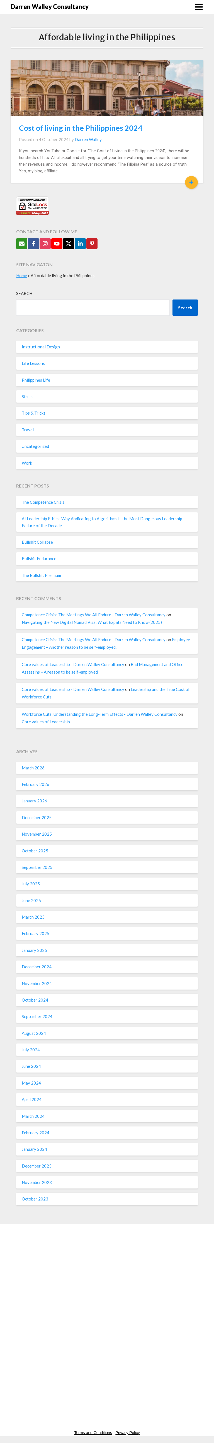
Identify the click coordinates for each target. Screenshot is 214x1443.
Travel (28, 429)
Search (24, 293)
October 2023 (35, 1198)
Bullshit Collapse (37, 542)
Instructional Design (41, 346)
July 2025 (31, 883)
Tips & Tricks (33, 412)
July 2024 (31, 1049)
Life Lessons (33, 363)
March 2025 (33, 916)
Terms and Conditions (93, 1432)
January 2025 (34, 950)
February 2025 (35, 933)
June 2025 (31, 900)
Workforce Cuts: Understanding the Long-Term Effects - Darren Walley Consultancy (99, 714)
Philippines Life (36, 379)
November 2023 (37, 1182)
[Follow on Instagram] (45, 243)
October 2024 (35, 999)
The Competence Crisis (43, 502)
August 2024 (34, 1033)
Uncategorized (35, 446)
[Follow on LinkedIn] (80, 243)
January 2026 (34, 800)
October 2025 (35, 850)
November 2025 (37, 833)
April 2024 (32, 1099)
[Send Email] (21, 243)
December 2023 (37, 1165)
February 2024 (35, 1132)
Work (27, 462)
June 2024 (31, 1066)
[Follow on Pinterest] (92, 243)
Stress (27, 396)
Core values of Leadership (46, 721)
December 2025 (37, 817)
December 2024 (37, 966)
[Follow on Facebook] (33, 243)
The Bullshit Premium (41, 575)
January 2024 (34, 1149)
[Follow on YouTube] (56, 243)
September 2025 (37, 867)
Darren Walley (88, 139)
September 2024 (37, 1016)
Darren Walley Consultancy (50, 6)
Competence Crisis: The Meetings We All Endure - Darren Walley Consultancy (94, 614)
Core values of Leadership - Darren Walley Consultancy (73, 664)
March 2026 (33, 767)
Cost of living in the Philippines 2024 (80, 127)
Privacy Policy (127, 1432)
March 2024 (33, 1116)
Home (21, 275)
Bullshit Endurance (39, 558)
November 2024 (37, 983)
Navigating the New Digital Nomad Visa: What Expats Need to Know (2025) (92, 622)
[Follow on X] (68, 243)
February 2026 (35, 784)
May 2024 (31, 1082)
